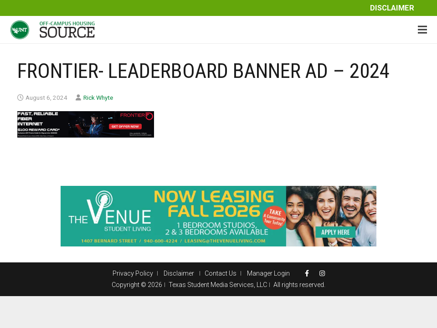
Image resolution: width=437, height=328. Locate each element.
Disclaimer (392, 8)
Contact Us (220, 273)
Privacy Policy (133, 273)
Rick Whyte (98, 97)
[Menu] (422, 29)
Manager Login (268, 273)
